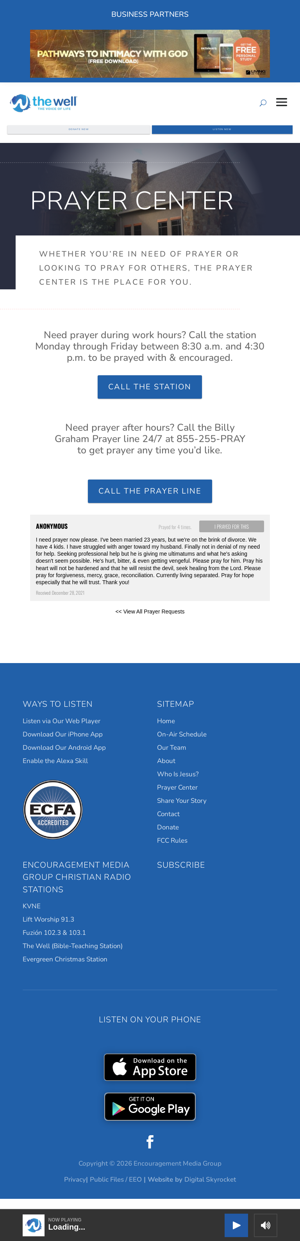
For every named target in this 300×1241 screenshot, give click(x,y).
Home (166, 731)
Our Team (171, 758)
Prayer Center (177, 798)
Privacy (75, 1190)
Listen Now (222, 133)
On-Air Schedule (182, 745)
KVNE (32, 917)
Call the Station (149, 397)
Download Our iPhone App (63, 745)
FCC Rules (172, 851)
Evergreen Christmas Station (65, 970)
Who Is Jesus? (178, 785)
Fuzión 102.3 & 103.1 (54, 943)
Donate (168, 838)
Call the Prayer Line (150, 502)
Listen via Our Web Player (61, 731)
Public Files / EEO (116, 1190)
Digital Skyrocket (210, 1190)
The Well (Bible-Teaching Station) (73, 956)
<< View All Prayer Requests (149, 622)
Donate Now (79, 133)
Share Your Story (182, 811)
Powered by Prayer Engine (59, 635)
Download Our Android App (64, 758)
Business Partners (150, 14)
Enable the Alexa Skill (55, 771)
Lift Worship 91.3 (48, 930)
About (166, 771)
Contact (168, 824)
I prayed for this (231, 537)
